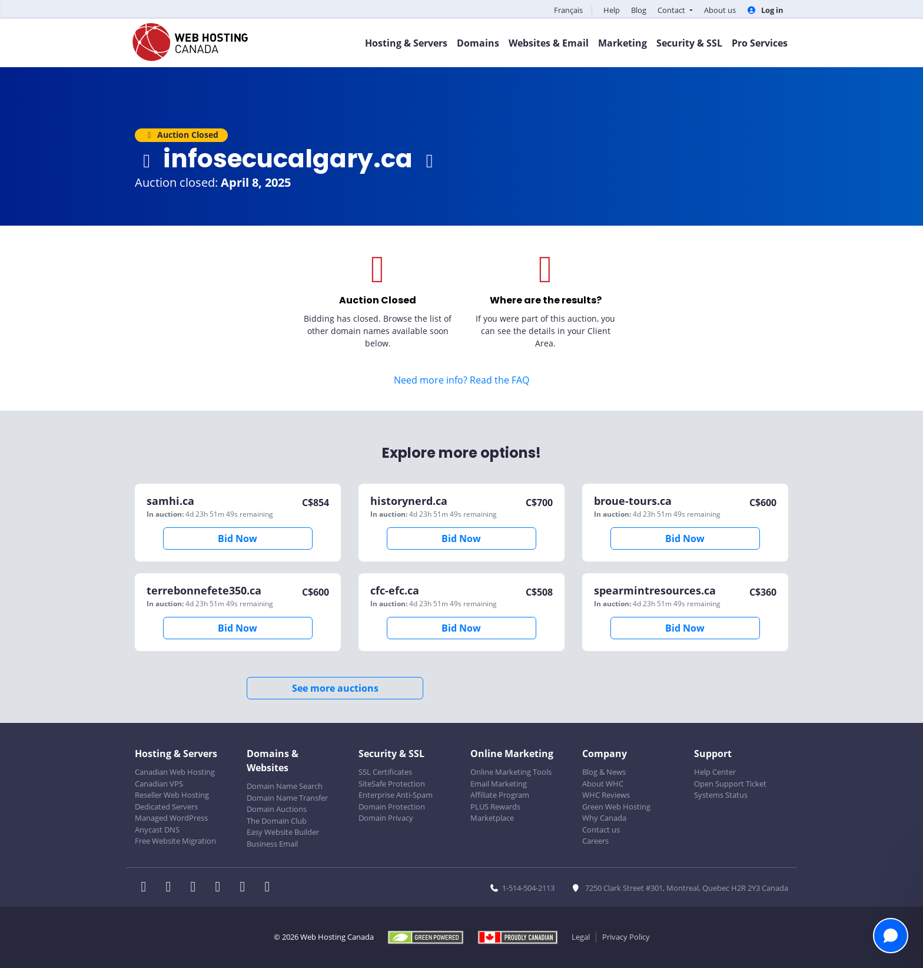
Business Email (272, 843)
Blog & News (604, 772)
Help (611, 10)
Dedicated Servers (166, 806)
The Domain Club (277, 820)
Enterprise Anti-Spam (395, 794)
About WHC (602, 783)
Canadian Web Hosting (175, 772)
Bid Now (237, 538)
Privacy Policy (626, 936)
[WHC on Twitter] (172, 887)
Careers (595, 840)
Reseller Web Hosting (172, 794)
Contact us (601, 829)
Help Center (715, 772)
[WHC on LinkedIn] (196, 887)
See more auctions (335, 688)
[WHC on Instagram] (221, 887)
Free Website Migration (175, 840)
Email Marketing (498, 783)
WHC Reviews (606, 794)
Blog (638, 10)
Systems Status (721, 794)
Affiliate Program (499, 794)
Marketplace (492, 817)
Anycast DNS (157, 829)
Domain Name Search (285, 786)
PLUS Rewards (495, 806)
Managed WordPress (171, 817)
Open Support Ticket (730, 783)
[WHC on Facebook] (147, 887)
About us (720, 10)
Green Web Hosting (616, 806)
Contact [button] (672, 10)
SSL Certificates (385, 772)
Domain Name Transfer (287, 797)
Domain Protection (391, 806)
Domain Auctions (277, 809)
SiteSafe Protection (391, 783)
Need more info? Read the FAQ (461, 380)
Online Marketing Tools (511, 772)
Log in (765, 10)
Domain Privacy (385, 817)
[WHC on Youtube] (246, 887)
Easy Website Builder (283, 832)
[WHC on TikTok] (269, 887)
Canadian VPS (159, 783)
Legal (581, 936)
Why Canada (604, 817)
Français (568, 10)
